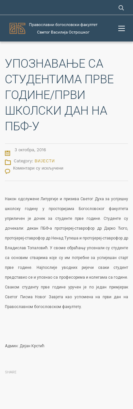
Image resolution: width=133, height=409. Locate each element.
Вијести (45, 161)
